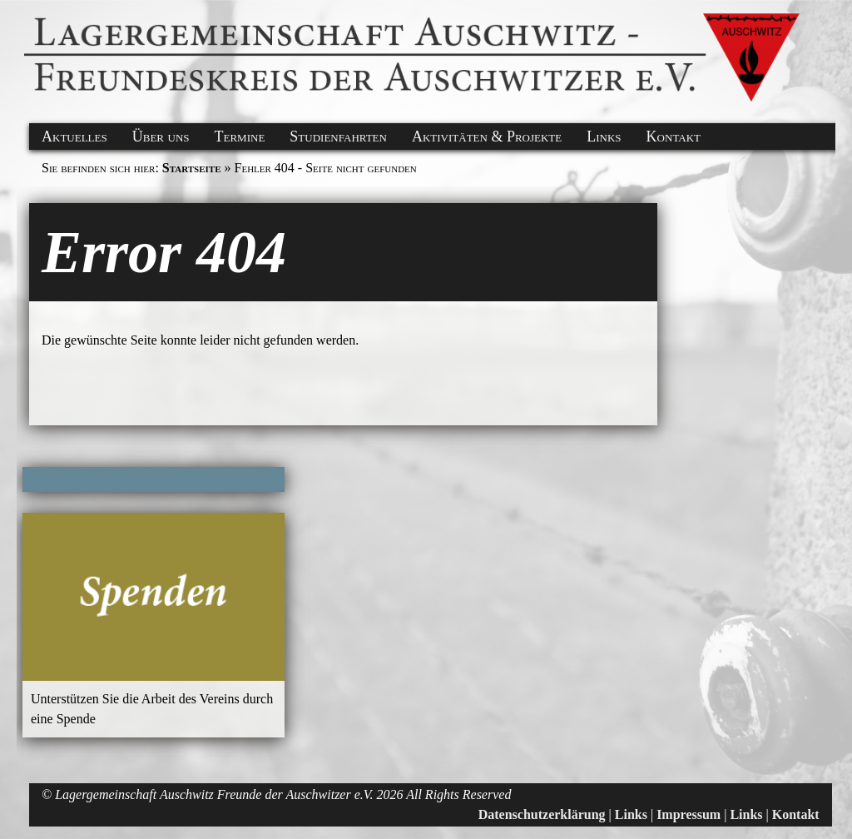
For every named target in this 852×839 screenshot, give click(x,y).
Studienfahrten (338, 136)
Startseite (191, 168)
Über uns (161, 136)
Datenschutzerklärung (542, 814)
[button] (26, 19)
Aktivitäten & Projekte (487, 136)
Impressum (688, 814)
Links (604, 136)
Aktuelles (74, 136)
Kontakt (673, 136)
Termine (240, 136)
